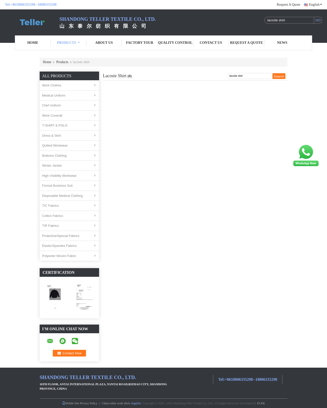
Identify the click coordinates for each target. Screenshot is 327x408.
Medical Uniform (53, 95)
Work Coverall (52, 115)
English (315, 4)
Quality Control (175, 43)
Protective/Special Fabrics (60, 236)
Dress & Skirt (51, 135)
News (282, 43)
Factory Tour (139, 43)
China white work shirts (116, 403)
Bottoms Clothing (54, 155)
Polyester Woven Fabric (59, 256)
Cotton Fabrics (52, 216)
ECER (261, 403)
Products (68, 43)
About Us (104, 43)
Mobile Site (70, 403)
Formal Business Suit (57, 185)
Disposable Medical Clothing (62, 196)
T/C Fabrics (50, 205)
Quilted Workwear (55, 145)
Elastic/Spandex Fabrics (59, 246)
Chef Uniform (51, 105)
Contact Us (211, 43)
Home (32, 43)
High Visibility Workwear (59, 176)
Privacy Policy (88, 403)
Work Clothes (51, 85)
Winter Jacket (52, 165)
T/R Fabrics (50, 226)
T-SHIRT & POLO (54, 125)
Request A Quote (288, 4)
